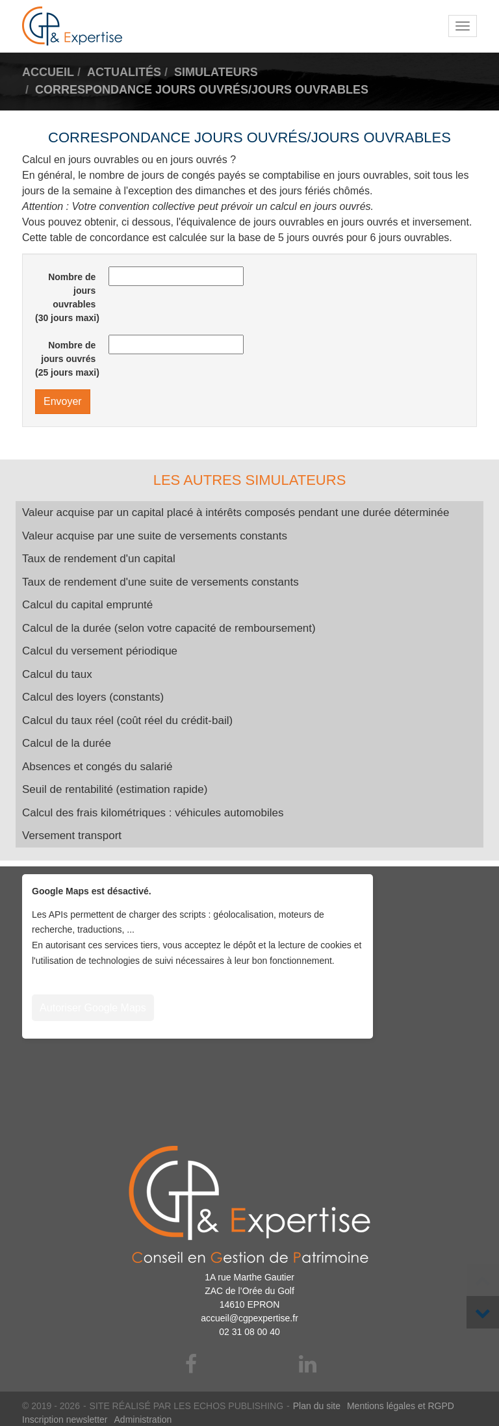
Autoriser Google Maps (93, 1007)
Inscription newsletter (65, 1419)
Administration (143, 1419)
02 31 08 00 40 (249, 1332)
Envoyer (63, 401)
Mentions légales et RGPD (400, 1406)
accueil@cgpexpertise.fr (249, 1318)
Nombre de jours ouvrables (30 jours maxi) (67, 297)
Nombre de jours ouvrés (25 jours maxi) (67, 359)
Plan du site (316, 1406)
